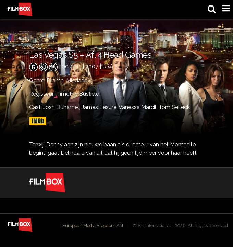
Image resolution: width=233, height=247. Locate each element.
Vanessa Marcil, (139, 107)
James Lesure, (100, 107)
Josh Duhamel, (62, 107)
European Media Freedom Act (92, 225)
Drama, (56, 80)
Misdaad (77, 80)
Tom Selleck (174, 107)
